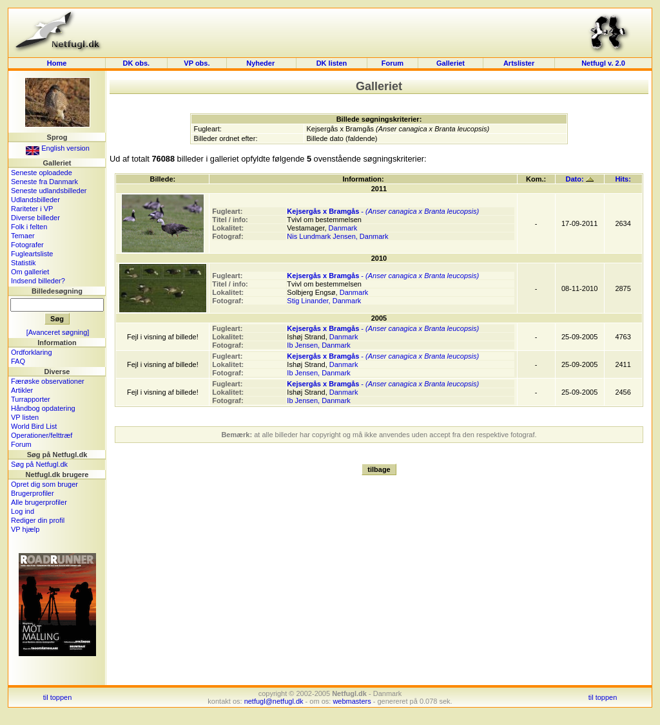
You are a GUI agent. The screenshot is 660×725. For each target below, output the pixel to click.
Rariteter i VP (32, 208)
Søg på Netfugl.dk (39, 464)
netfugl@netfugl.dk (274, 701)
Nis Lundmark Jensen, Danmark (337, 236)
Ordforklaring (31, 352)
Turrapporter (30, 399)
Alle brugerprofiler (39, 502)
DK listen (331, 63)
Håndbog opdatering (43, 408)
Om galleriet (30, 272)
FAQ (18, 361)
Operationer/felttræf (41, 435)
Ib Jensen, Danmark (318, 345)
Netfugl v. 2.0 (603, 63)
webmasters (352, 701)
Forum (392, 63)
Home (57, 63)
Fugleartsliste (32, 254)
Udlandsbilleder (35, 199)
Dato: (580, 179)
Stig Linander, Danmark (324, 301)
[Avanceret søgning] (58, 332)
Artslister (518, 63)
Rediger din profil (37, 520)
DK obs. (136, 63)
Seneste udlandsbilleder (48, 190)
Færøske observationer (47, 381)
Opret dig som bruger (44, 484)
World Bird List (34, 426)
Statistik (23, 263)
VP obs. (196, 63)
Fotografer (27, 245)
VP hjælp (25, 529)
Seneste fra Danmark (44, 181)
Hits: (622, 179)
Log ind (22, 511)
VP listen (25, 417)
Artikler (22, 390)
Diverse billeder (35, 217)
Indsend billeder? (38, 281)
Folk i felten (29, 227)
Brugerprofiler (32, 493)
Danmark (343, 228)
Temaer (23, 236)
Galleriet (450, 63)
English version (58, 148)
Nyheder (261, 63)
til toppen (57, 697)
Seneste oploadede (41, 172)
